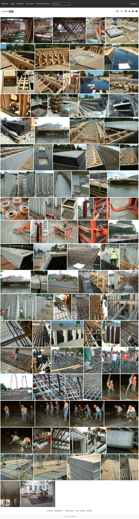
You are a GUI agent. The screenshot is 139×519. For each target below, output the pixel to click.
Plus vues (30, 3)
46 (71, 511)
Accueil (5, 11)
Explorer (20, 3)
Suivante (82, 511)
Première (50, 511)
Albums (5, 3)
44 (68, 511)
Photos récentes (43, 3)
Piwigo (73, 516)
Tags (12, 3)
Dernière (89, 511)
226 (77, 511)
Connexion (133, 4)
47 (73, 511)
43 (66, 511)
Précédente (58, 511)
